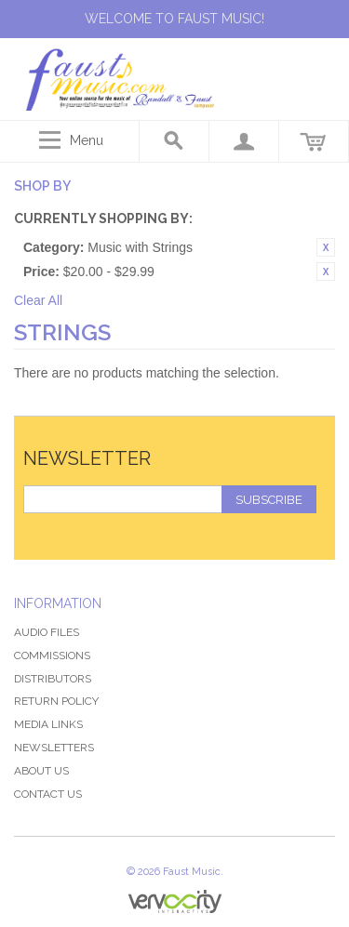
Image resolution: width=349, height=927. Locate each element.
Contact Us (48, 794)
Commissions (52, 655)
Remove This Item (325, 247)
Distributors (52, 678)
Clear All (38, 300)
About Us (41, 770)
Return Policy (56, 701)
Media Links (48, 724)
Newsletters (54, 747)
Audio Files (46, 632)
